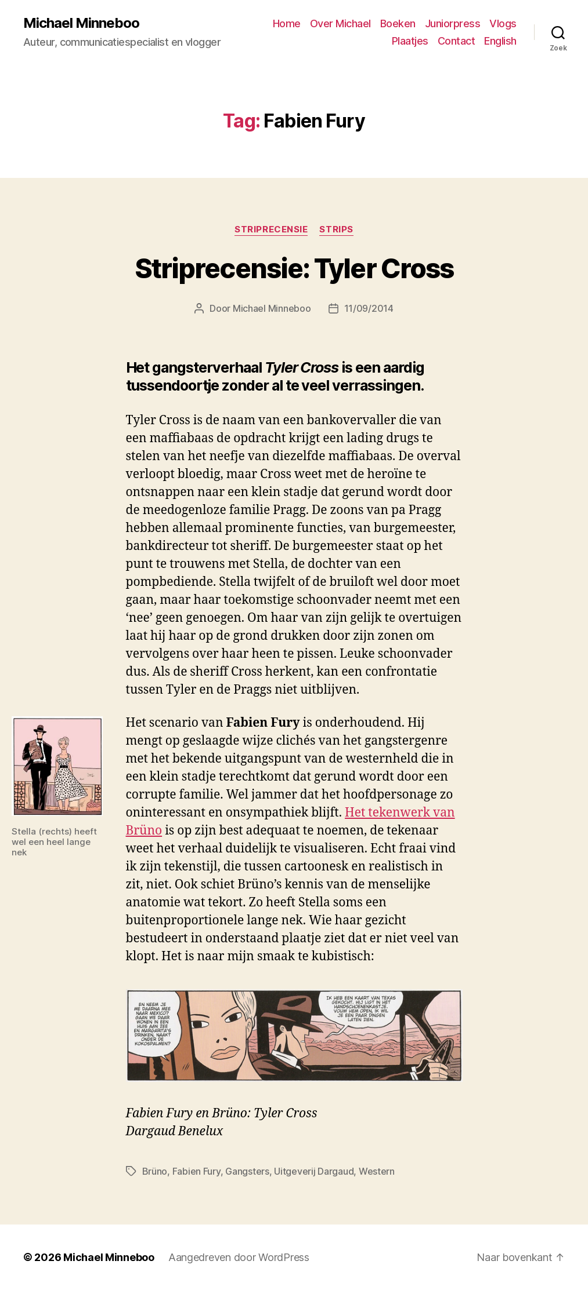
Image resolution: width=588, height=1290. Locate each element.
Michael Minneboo (81, 23)
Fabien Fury (196, 1171)
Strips (336, 229)
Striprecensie (271, 229)
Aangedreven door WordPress (238, 1257)
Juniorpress (453, 23)
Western (377, 1171)
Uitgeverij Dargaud (313, 1171)
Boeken (398, 23)
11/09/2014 (369, 308)
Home (287, 23)
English (500, 41)
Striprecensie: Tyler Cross (294, 268)
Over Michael (340, 23)
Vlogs (503, 23)
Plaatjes (410, 41)
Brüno (155, 1171)
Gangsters (247, 1171)
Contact (456, 41)
